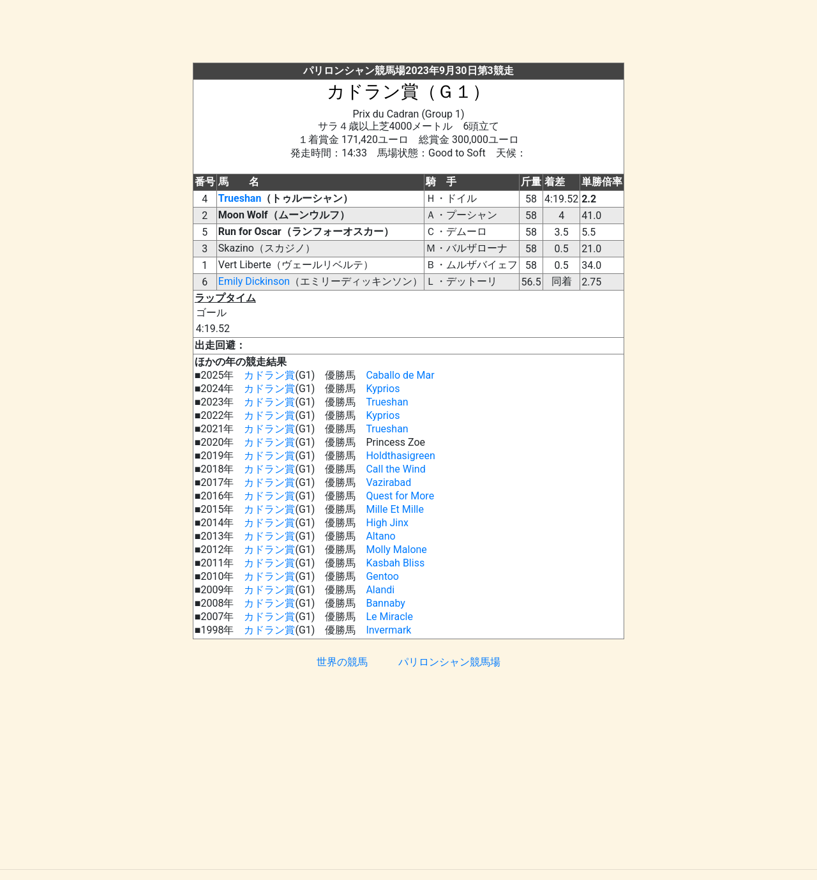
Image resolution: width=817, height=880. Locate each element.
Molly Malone (396, 549)
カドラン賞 (269, 375)
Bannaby (385, 603)
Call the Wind (395, 469)
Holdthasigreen (400, 456)
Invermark (388, 630)
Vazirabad (388, 482)
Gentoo (382, 576)
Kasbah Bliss (395, 563)
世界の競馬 (342, 662)
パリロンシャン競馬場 (449, 662)
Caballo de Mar (400, 375)
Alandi (380, 590)
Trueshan (240, 198)
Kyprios (383, 389)
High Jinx (387, 523)
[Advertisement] (408, 34)
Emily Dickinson (254, 281)
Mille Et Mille (395, 509)
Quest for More (400, 496)
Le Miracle (389, 617)
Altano (380, 536)
